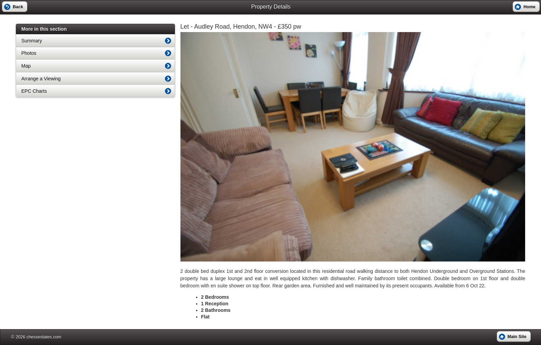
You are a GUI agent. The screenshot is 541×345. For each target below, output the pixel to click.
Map (26, 66)
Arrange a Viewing (41, 78)
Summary (31, 40)
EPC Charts (34, 91)
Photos (29, 53)
